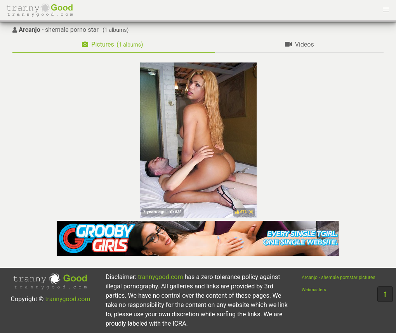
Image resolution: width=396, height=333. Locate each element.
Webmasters (314, 289)
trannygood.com (67, 299)
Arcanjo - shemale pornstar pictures (338, 277)
